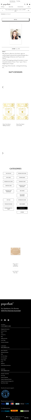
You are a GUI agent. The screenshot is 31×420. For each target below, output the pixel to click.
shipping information (5, 329)
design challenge (4, 377)
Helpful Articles (4, 338)
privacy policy (4, 331)
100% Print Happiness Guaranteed (11, 310)
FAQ (2, 354)
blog (2, 336)
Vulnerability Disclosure (6, 365)
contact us (3, 334)
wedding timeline (4, 352)
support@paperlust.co (16, 418)
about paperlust (4, 350)
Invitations (3, 14)
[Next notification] (27, 10)
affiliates (3, 363)
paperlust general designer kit (7, 381)
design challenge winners (6, 379)
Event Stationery (12, 1)
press (2, 361)
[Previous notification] (2, 10)
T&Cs (2, 332)
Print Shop (18, 1)
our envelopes (4, 357)
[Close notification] (28, 10)
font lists (3, 375)
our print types (4, 356)
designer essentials (5, 373)
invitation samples (4, 342)
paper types (3, 359)
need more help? (4, 383)
